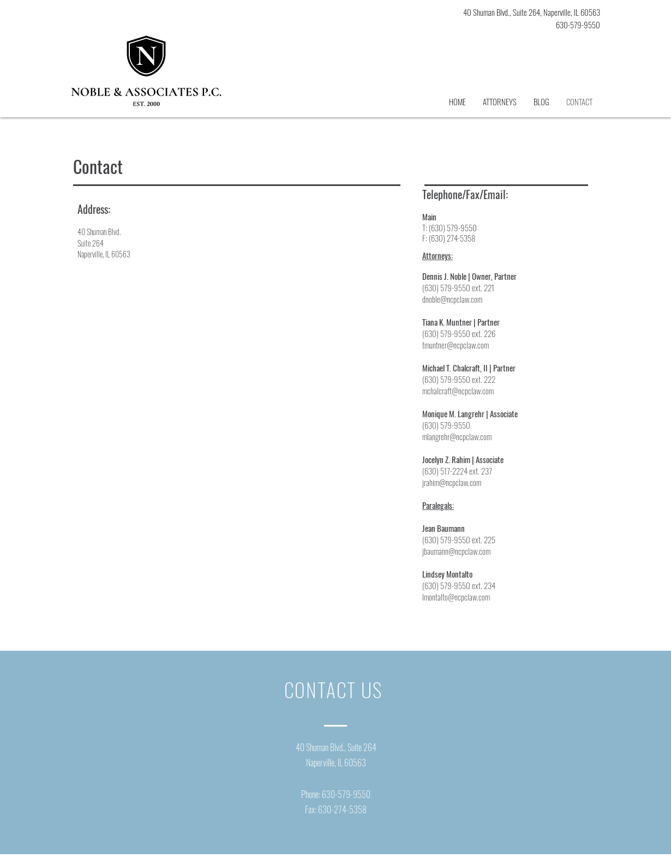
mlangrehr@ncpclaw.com (457, 436)
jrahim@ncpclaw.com (451, 482)
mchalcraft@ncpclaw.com (458, 391)
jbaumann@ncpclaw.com (456, 551)
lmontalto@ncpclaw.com (456, 597)
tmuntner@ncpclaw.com (455, 345)
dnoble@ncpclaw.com (452, 299)
